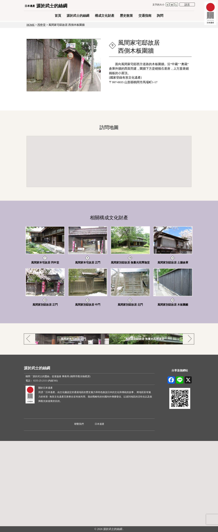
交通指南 (144, 15)
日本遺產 (99, 424)
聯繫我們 (79, 424)
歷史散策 (126, 15)
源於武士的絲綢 (46, 5)
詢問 (160, 15)
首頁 (58, 15)
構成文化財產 (104, 15)
